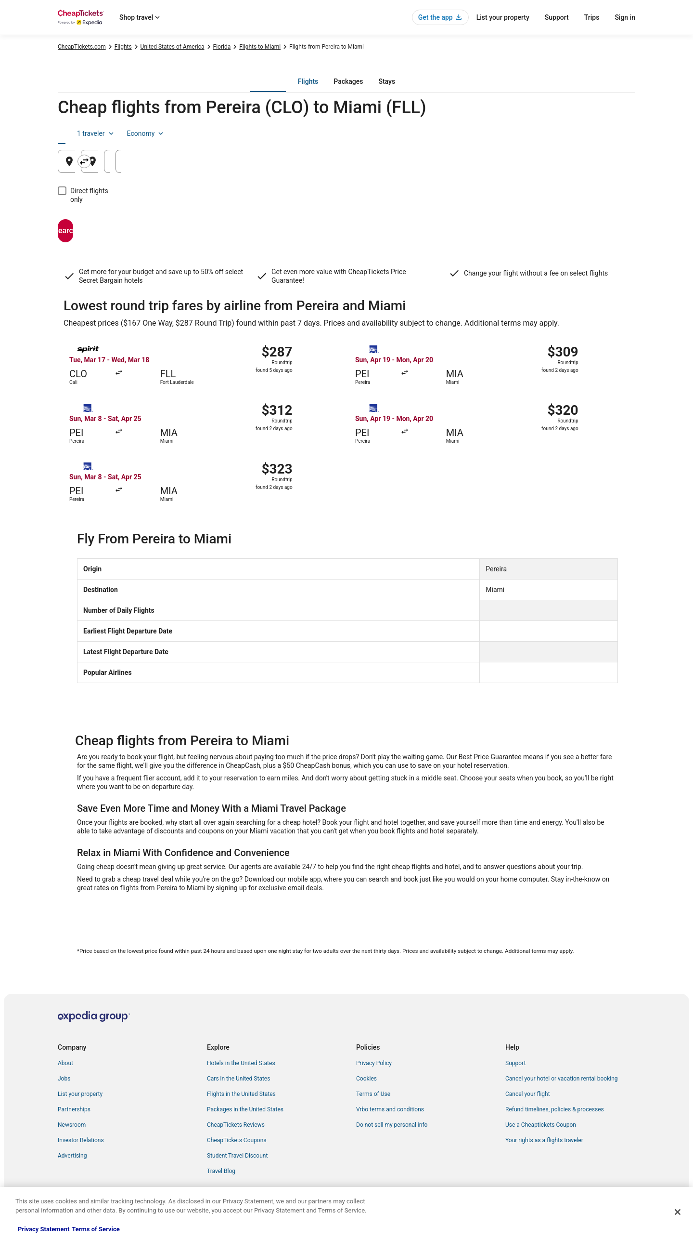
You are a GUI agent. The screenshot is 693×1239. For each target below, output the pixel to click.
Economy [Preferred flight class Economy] (604, 133)
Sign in (625, 17)
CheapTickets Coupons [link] (237, 1140)
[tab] (308, 81)
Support (557, 17)
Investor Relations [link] (81, 1140)
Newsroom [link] (72, 1124)
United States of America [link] (173, 46)
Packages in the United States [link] (245, 1109)
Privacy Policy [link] (374, 1063)
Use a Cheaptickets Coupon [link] (540, 1124)
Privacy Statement (43, 1229)
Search (103, 221)
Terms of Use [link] (373, 1094)
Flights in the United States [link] (241, 1094)
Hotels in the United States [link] (241, 1063)
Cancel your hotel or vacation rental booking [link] (561, 1078)
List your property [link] (80, 1094)
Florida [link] (222, 46)
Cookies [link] (366, 1078)
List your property (502, 17)
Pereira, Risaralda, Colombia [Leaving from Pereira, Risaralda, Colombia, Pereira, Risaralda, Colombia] (126, 165)
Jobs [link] (64, 1078)
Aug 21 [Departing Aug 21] (480, 165)
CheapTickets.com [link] (82, 46)
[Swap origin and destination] (251, 161)
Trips (592, 17)
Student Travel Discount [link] (237, 1155)
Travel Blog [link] (221, 1171)
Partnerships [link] (74, 1109)
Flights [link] (123, 46)
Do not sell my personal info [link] (391, 1124)
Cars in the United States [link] (238, 1078)
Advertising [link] (72, 1155)
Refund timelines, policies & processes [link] (554, 1109)
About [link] (65, 1063)
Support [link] (515, 1063)
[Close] (677, 1212)
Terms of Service (95, 1229)
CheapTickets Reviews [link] (236, 1124)
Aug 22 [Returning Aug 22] (577, 165)
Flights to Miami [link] (260, 46)
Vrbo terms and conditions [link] (390, 1109)
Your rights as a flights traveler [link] (544, 1140)
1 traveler (555, 133)
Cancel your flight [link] (527, 1094)
